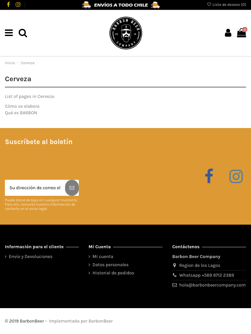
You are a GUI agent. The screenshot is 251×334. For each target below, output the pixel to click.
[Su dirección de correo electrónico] (35, 188)
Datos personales (110, 265)
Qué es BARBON (21, 113)
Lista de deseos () (226, 4)
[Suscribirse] (72, 188)
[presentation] (54, 163)
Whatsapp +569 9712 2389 (206, 275)
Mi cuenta (102, 256)
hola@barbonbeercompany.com (212, 285)
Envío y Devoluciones (31, 256)
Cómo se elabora (22, 106)
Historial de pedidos (113, 273)
